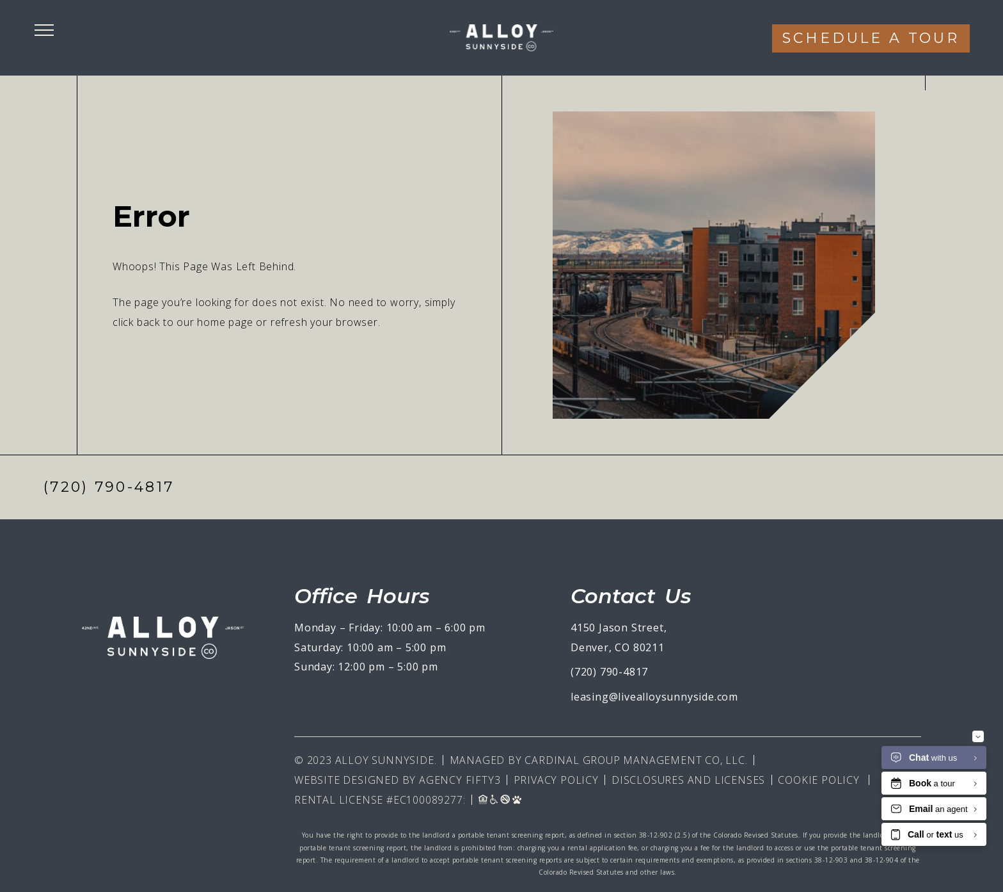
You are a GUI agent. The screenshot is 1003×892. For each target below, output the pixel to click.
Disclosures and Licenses (688, 780)
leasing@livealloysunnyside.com (654, 697)
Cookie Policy (818, 780)
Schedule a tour (871, 38)
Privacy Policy (556, 780)
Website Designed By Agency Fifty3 (397, 780)
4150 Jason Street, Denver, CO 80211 (619, 637)
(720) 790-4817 (108, 487)
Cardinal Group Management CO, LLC (635, 760)
